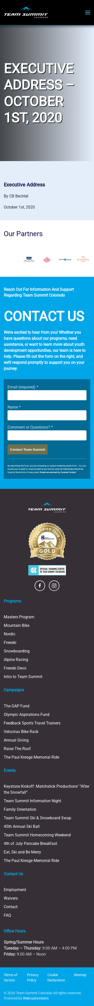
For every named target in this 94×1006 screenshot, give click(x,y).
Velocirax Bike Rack (21, 731)
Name (14, 407)
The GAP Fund (16, 706)
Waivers (11, 898)
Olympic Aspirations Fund (26, 714)
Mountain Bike (16, 625)
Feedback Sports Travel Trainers (32, 723)
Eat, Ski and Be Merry (22, 852)
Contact (11, 906)
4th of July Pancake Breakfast (30, 843)
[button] (87, 12)
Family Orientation (20, 809)
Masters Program (19, 617)
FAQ (7, 915)
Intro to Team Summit (23, 676)
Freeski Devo (15, 668)
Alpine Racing (16, 659)
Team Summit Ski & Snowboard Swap (37, 818)
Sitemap (80, 975)
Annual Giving (16, 740)
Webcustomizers (36, 998)
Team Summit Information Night (32, 800)
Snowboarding (17, 651)
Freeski (10, 642)
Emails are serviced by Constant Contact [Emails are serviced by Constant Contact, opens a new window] (58, 472)
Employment (15, 889)
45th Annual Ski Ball (22, 826)
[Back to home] (26, 12)
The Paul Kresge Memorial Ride (31, 757)
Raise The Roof (17, 748)
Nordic (9, 634)
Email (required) (23, 387)
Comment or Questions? (30, 427)
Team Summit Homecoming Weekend (37, 835)
